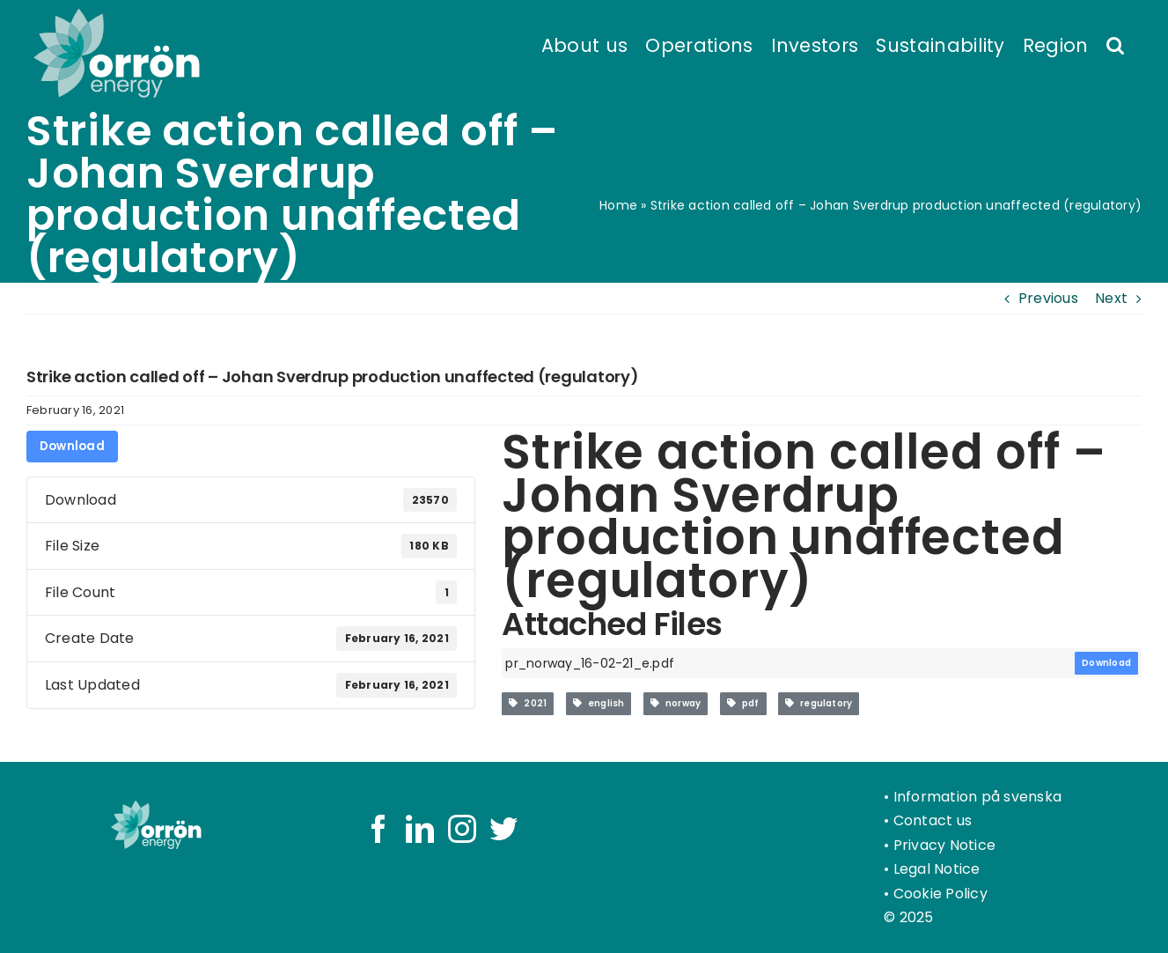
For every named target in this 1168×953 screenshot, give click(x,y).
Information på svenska (977, 797)
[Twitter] (503, 829)
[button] (1115, 44)
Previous (1048, 298)
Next (1111, 298)
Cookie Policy (940, 893)
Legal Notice (937, 869)
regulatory (818, 703)
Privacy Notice (944, 845)
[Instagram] (462, 829)
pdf (743, 703)
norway (675, 703)
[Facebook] (378, 829)
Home (618, 205)
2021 (528, 703)
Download (72, 446)
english (599, 703)
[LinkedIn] (420, 829)
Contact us (932, 820)
